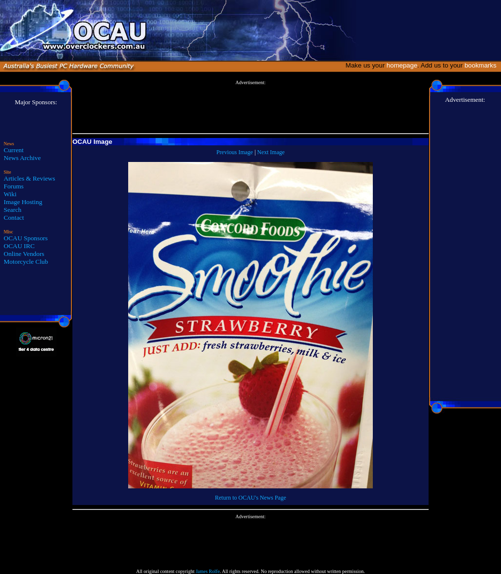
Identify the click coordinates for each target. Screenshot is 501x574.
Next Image (271, 152)
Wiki (10, 194)
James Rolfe (208, 571)
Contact (14, 217)
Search (13, 209)
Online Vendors (24, 253)
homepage (402, 65)
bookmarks (482, 65)
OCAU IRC (19, 246)
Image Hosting (23, 202)
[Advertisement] (250, 107)
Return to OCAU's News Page (250, 497)
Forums (14, 186)
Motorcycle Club (26, 261)
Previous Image (234, 152)
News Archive (22, 157)
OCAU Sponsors (26, 238)
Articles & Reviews (29, 178)
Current (14, 150)
